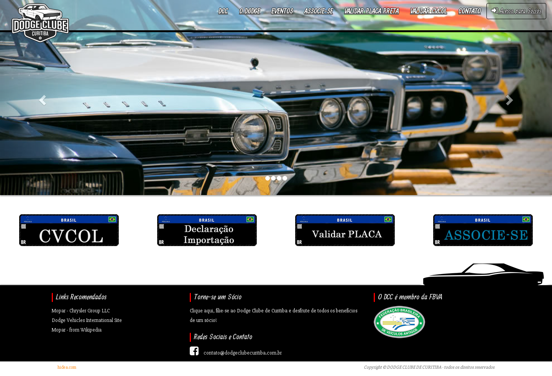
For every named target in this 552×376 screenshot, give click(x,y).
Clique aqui (201, 310)
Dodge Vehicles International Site (87, 320)
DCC (223, 11)
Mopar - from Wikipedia (77, 330)
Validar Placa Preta (371, 11)
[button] (41, 97)
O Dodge (249, 11)
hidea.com (67, 367)
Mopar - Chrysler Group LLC (81, 310)
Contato (469, 11)
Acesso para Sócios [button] (516, 10)
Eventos (282, 11)
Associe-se (318, 11)
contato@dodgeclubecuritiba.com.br (243, 353)
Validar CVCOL (428, 11)
